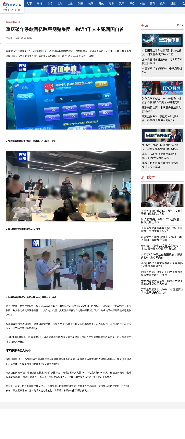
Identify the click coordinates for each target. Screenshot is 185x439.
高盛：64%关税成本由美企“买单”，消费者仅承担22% (159, 156)
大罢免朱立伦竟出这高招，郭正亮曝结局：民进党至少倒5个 (162, 230)
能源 (111, 3)
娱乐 (162, 3)
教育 (152, 3)
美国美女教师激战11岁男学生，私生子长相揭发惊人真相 (162, 212)
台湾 (49, 3)
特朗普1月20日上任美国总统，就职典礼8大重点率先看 (161, 256)
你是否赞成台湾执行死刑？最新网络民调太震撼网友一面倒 (162, 273)
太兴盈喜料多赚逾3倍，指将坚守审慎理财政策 (162, 61)
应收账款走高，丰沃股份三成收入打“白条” (161, 109)
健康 (91, 3)
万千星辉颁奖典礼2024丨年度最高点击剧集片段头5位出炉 (162, 291)
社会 (18, 22)
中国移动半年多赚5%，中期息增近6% (162, 70)
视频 (173, 3)
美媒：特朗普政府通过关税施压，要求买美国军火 (161, 165)
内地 (13, 22)
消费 (80, 3)
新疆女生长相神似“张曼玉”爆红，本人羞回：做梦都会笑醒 (161, 238)
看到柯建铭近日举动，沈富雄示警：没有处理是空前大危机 (162, 282)
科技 (101, 3)
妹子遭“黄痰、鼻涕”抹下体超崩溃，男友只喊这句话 (161, 221)
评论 (132, 3)
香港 (39, 3)
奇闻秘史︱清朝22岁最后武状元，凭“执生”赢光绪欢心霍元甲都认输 (162, 247)
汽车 (121, 3)
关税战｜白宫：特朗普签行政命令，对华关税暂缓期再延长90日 (160, 147)
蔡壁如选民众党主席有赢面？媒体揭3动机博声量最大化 (162, 265)
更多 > (180, 25)
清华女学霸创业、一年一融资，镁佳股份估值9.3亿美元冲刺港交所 (161, 100)
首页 (8, 22)
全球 (60, 3)
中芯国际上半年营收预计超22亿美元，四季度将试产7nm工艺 (161, 52)
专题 (142, 3)
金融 (70, 3)
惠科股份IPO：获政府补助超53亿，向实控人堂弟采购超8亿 (160, 118)
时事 (29, 3)
